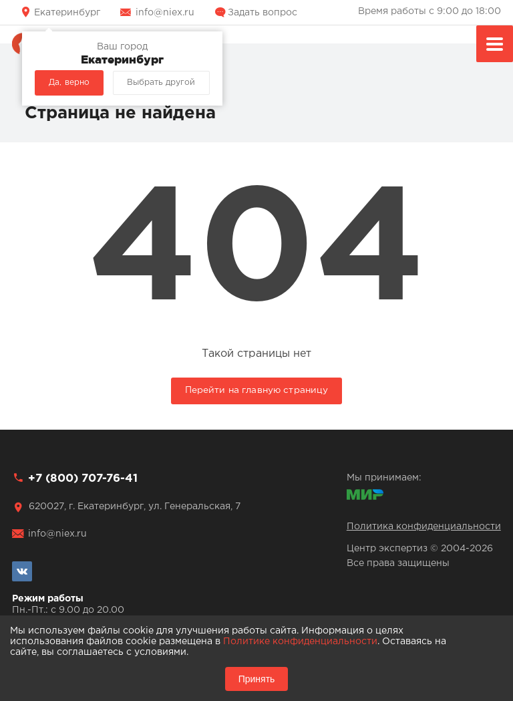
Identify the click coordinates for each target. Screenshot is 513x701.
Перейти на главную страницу (257, 390)
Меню (494, 45)
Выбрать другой (161, 82)
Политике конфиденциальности (300, 642)
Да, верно (69, 82)
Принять (256, 679)
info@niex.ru (165, 13)
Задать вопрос (262, 13)
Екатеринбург (67, 13)
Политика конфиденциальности (424, 527)
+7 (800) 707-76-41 (83, 479)
